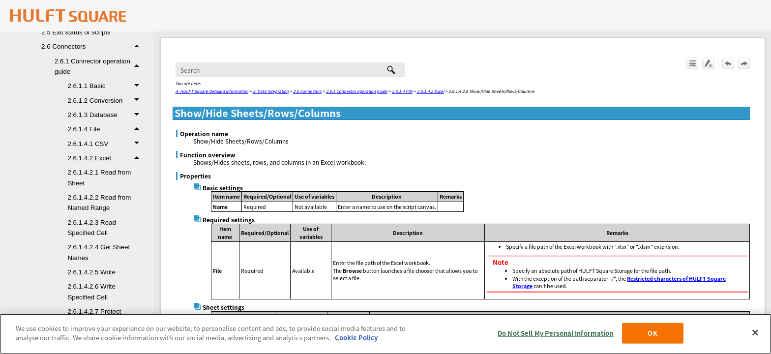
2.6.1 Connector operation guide (100, 66)
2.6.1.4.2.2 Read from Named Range (99, 202)
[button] (138, 46)
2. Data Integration (271, 91)
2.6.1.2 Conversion (105, 100)
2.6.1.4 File (105, 129)
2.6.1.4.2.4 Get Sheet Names (98, 252)
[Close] (755, 332)
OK (652, 333)
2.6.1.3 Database (105, 115)
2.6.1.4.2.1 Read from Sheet (99, 177)
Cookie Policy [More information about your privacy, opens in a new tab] (356, 337)
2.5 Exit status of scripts (76, 32)
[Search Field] (290, 69)
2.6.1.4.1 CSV (105, 144)
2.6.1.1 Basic (105, 86)
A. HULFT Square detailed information (212, 91)
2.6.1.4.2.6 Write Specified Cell (91, 291)
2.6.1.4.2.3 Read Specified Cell (91, 227)
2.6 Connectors (93, 46)
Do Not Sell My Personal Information (556, 333)
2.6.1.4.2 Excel (105, 158)
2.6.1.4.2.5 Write (91, 272)
